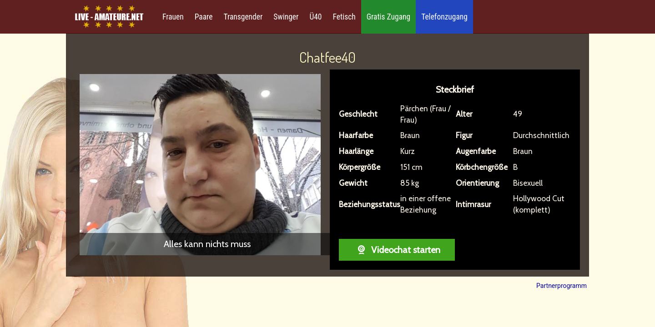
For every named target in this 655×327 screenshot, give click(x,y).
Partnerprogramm (561, 285)
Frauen (173, 16)
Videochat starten (396, 249)
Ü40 (315, 16)
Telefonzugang (444, 16)
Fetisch (344, 16)
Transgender (242, 16)
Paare (204, 16)
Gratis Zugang (388, 16)
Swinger (285, 16)
